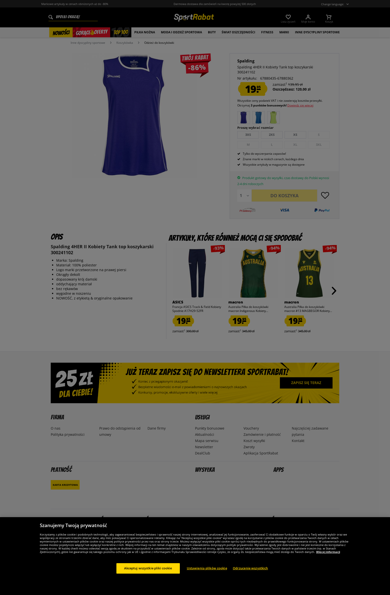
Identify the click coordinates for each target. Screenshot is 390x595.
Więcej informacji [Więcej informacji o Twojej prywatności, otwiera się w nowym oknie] (328, 552)
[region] (195, 556)
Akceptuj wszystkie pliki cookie (148, 568)
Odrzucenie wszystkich (250, 568)
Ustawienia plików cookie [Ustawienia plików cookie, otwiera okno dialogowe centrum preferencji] (207, 568)
